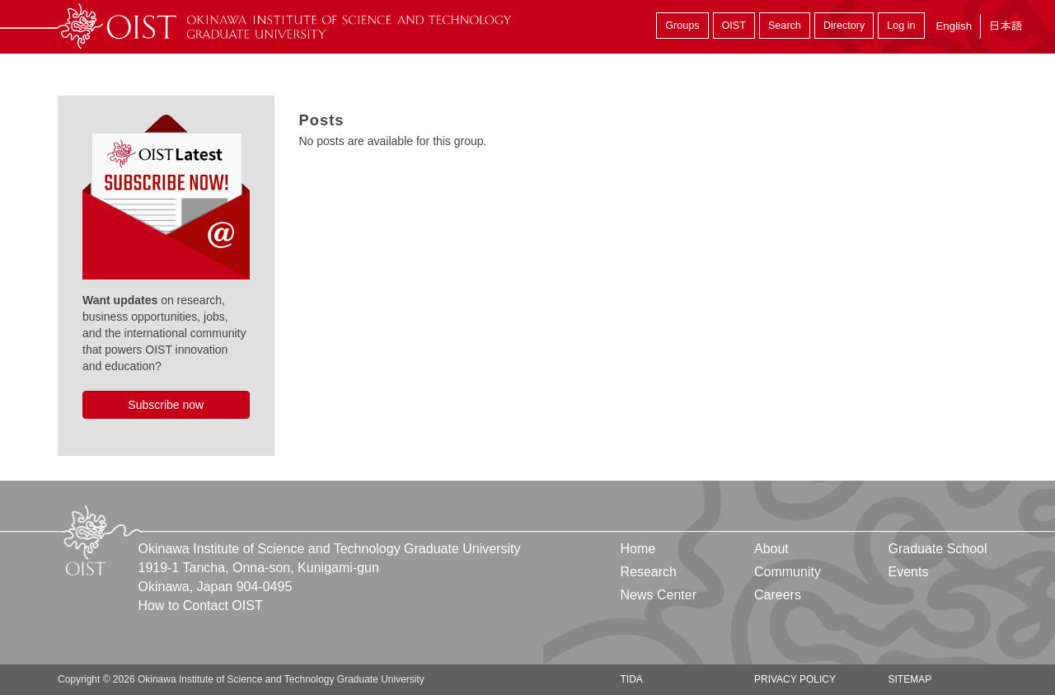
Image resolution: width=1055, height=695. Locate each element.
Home (638, 549)
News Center (658, 595)
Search (784, 25)
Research (649, 572)
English (953, 26)
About (771, 549)
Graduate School (937, 549)
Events (908, 572)
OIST (734, 25)
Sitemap (909, 679)
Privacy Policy (795, 679)
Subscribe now (166, 404)
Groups (682, 25)
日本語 (1005, 26)
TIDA (632, 679)
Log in (901, 25)
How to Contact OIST (200, 606)
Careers (777, 595)
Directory (844, 25)
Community (787, 572)
